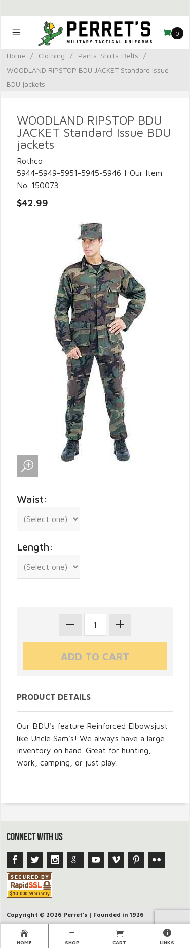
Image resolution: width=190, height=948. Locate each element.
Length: (35, 547)
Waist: (32, 499)
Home (16, 55)
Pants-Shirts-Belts (108, 55)
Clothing (52, 55)
